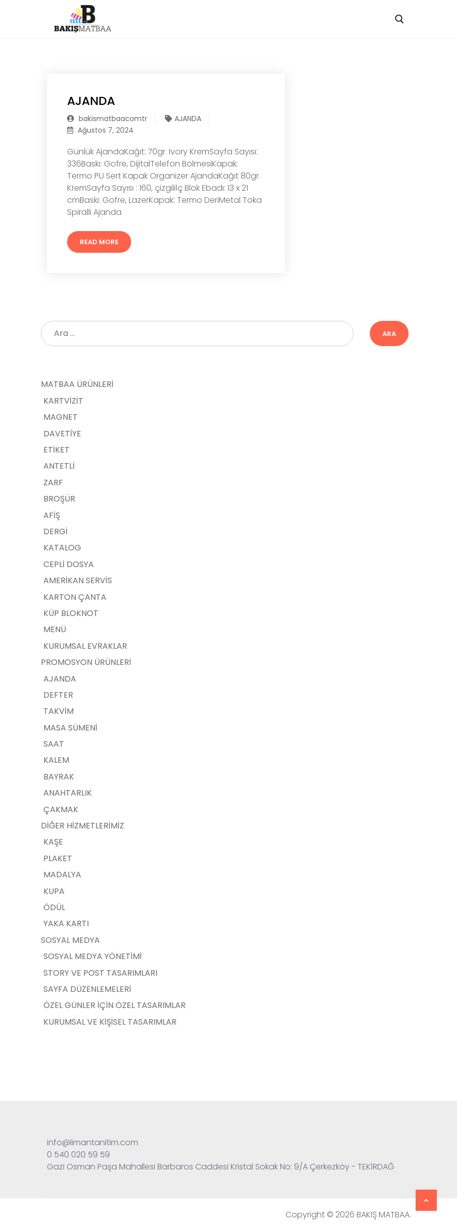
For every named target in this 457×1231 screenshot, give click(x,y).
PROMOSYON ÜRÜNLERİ (87, 662)
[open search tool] (399, 19)
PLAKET (57, 858)
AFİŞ (51, 515)
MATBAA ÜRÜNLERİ (78, 384)
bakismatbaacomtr (107, 119)
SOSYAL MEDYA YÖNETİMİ (92, 956)
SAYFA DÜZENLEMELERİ (87, 989)
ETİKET (56, 450)
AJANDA (92, 100)
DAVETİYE (62, 433)
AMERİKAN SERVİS (77, 580)
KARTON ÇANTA (74, 597)
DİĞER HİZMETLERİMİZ (83, 825)
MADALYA (62, 874)
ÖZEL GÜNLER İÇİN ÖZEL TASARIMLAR (114, 1005)
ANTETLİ (59, 466)
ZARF (53, 482)
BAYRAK (58, 776)
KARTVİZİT (63, 401)
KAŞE (53, 842)
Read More (99, 242)
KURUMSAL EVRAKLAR (85, 646)
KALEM (56, 760)
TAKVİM (58, 711)
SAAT (53, 744)
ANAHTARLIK (67, 793)
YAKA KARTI (66, 923)
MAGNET (60, 417)
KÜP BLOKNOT (70, 613)
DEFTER (58, 695)
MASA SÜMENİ (70, 728)
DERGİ (55, 531)
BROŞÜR (59, 499)
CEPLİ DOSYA (68, 564)
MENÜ (54, 629)
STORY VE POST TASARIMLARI (100, 973)
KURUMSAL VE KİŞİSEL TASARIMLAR (110, 1022)
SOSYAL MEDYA (71, 940)
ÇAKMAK (60, 809)
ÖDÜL (54, 907)
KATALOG (62, 547)
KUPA (54, 891)
